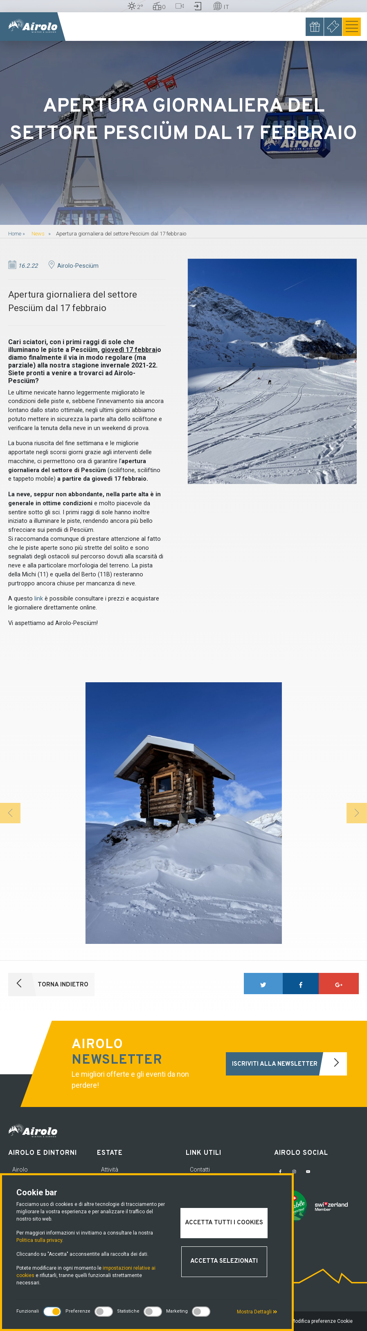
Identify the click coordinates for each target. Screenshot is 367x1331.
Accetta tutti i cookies (224, 1223)
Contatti (200, 1169)
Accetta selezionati (224, 1261)
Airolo (20, 1169)
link (38, 598)
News (38, 234)
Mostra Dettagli (257, 1312)
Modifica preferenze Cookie (322, 1321)
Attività (109, 1169)
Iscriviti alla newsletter (289, 1064)
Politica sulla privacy (39, 1240)
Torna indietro (48, 984)
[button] (10, 813)
